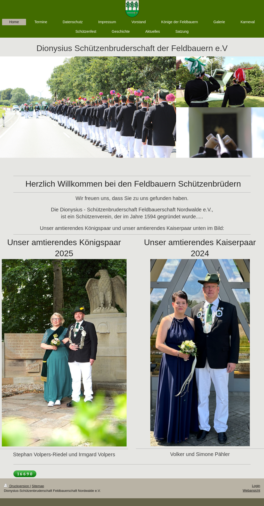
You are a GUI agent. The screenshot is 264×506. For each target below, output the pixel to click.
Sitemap (38, 486)
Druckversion (17, 486)
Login (256, 486)
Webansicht (251, 490)
